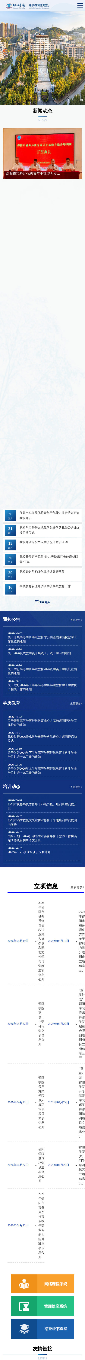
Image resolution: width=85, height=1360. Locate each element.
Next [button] (78, 58)
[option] (42, 58)
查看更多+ (76, 620)
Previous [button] (7, 58)
